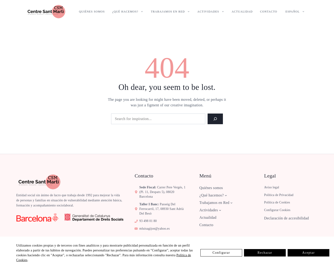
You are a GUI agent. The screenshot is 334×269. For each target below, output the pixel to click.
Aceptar (308, 252)
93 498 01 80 (148, 221)
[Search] (215, 119)
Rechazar (264, 252)
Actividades (212, 11)
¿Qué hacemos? (129, 11)
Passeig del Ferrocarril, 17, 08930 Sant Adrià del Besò (161, 209)
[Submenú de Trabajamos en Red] (231, 203)
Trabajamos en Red (172, 11)
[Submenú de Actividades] (220, 210)
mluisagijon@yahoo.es (154, 228)
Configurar (221, 252)
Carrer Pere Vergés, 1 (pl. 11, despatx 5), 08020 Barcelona (162, 192)
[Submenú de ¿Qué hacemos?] (226, 195)
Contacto (268, 11)
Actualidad (242, 11)
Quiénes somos (92, 11)
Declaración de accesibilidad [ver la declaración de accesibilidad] (286, 218)
